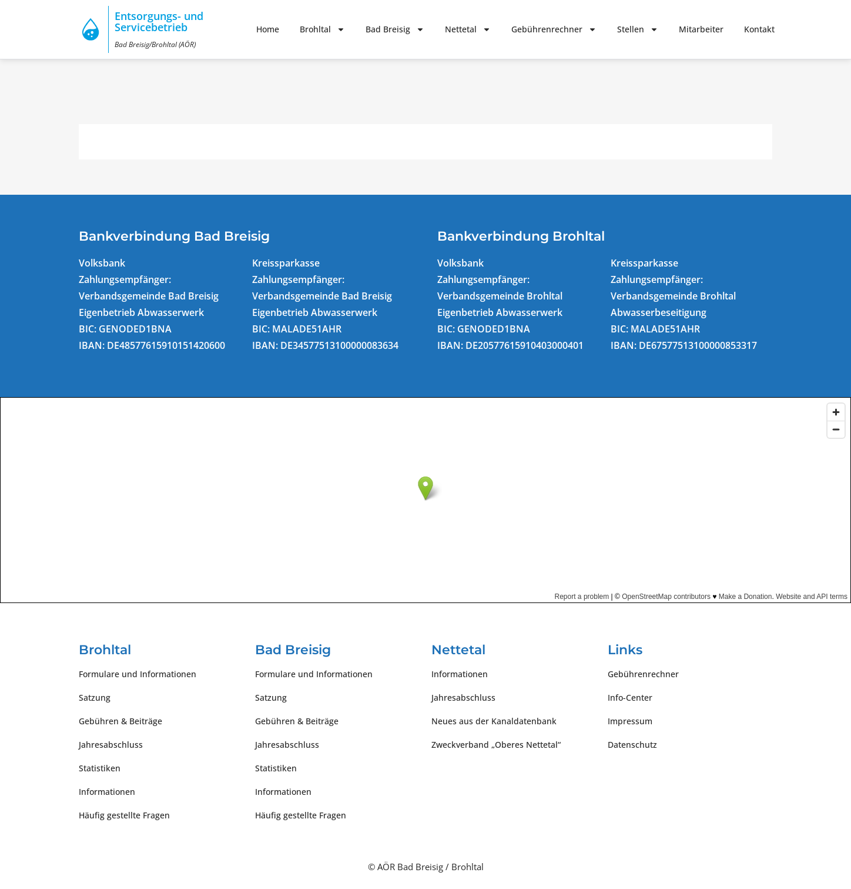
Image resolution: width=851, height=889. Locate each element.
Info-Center (630, 697)
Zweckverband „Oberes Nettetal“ (496, 744)
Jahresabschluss (111, 744)
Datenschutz (632, 744)
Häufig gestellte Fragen (124, 815)
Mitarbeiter (701, 29)
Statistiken (99, 768)
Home (267, 29)
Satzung (94, 697)
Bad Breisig (395, 29)
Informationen (107, 791)
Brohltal (322, 29)
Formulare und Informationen (137, 674)
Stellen (637, 29)
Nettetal (468, 29)
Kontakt (759, 29)
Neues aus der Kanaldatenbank (494, 721)
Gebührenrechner (554, 29)
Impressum (630, 721)
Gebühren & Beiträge (120, 721)
